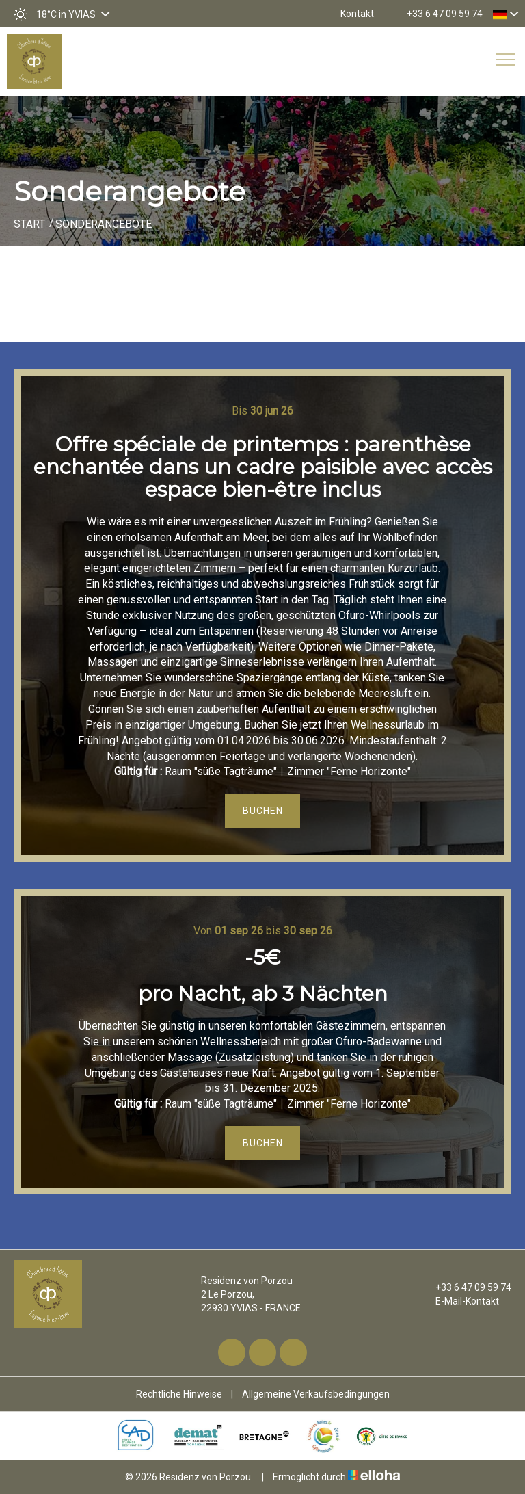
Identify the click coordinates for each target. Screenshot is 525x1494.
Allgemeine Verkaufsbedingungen (316, 1394)
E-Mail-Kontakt (459, 1301)
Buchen (263, 810)
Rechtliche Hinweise (179, 1394)
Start (29, 224)
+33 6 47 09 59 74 (465, 1287)
